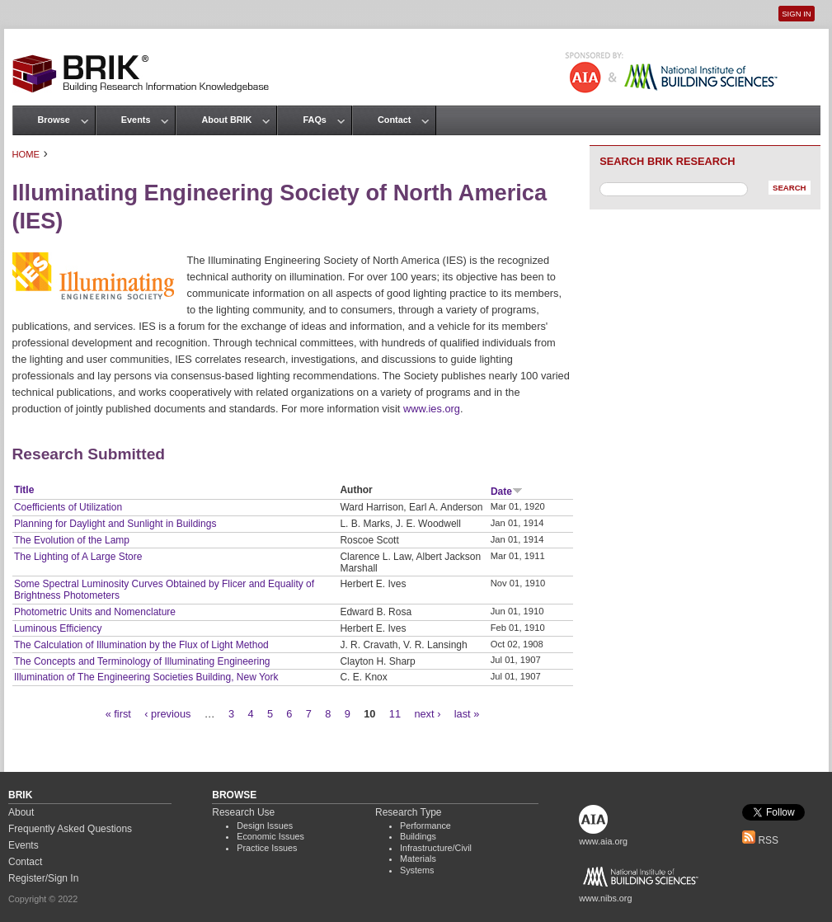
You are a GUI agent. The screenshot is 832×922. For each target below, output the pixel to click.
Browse (54, 120)
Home (26, 154)
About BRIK (226, 120)
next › (427, 714)
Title (24, 490)
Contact (394, 120)
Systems (417, 870)
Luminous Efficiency (58, 628)
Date (507, 491)
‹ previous (167, 714)
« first (118, 714)
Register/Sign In (43, 878)
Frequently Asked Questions (70, 829)
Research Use (243, 812)
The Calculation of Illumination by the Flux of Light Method (141, 645)
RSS (760, 840)
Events (136, 120)
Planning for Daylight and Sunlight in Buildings (115, 523)
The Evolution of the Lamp (71, 540)
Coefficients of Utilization (68, 507)
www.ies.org (431, 408)
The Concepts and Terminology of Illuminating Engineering (142, 661)
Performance (425, 825)
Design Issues (265, 825)
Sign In (796, 13)
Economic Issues (270, 836)
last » (467, 714)
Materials (418, 858)
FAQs (314, 120)
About (21, 812)
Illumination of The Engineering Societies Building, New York (146, 677)
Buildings (418, 836)
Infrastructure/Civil (436, 848)
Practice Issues (267, 848)
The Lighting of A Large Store (78, 556)
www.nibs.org (605, 898)
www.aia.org (603, 841)
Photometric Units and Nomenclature (95, 612)
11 (395, 714)
